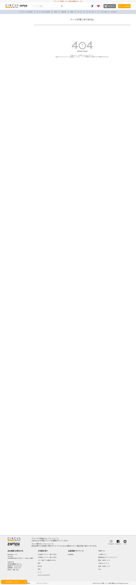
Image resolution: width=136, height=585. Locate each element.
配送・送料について (104, 560)
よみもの (113, 12)
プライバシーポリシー (42, 583)
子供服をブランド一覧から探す (47, 554)
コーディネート (91, 12)
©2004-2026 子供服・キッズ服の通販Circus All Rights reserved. (110, 583)
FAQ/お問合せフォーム (15, 564)
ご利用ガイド (102, 554)
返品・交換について (104, 566)
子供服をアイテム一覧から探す (47, 557)
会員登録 (70, 554)
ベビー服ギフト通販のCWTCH (47, 560)
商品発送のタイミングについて (107, 557)
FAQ (99, 569)
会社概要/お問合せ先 (15, 551)
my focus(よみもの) (44, 575)
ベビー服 (103, 12)
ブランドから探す (27, 12)
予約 (71, 12)
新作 (55, 12)
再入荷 (64, 12)
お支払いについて (103, 563)
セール (79, 12)
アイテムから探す (44, 12)
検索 (61, 6)
